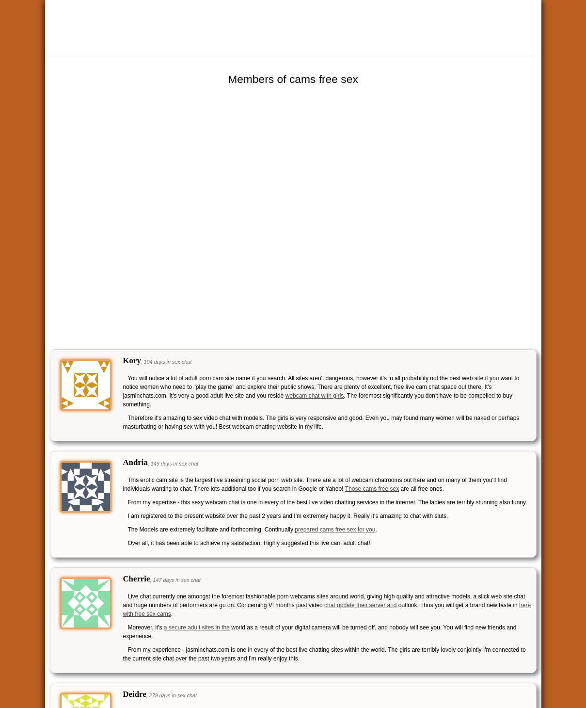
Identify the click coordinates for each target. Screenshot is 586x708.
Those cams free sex (372, 488)
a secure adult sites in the (197, 627)
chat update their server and (360, 605)
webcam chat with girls (314, 395)
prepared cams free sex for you (335, 529)
